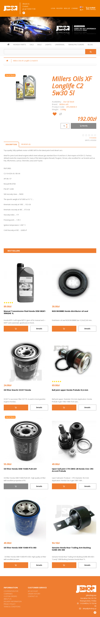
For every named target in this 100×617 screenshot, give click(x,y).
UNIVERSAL (60, 44)
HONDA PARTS (19, 44)
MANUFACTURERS (76, 44)
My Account (33, 591)
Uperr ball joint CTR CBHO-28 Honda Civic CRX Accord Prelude (72, 470)
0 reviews (92, 138)
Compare (74, 8)
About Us (25, 4)
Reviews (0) (25, 144)
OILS (32, 44)
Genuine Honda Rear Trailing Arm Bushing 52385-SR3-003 (71, 548)
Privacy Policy (9, 604)
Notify (84, 126)
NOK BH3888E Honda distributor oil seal (70, 311)
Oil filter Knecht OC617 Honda (17, 390)
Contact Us (33, 596)
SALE (39, 44)
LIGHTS (48, 44)
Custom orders (10, 596)
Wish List (67, 8)
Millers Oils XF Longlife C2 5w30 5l (25, 61)
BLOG (90, 44)
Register (59, 8)
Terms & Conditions (12, 607)
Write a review (90, 140)
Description (11, 144)
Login (53, 8)
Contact (25, 6)
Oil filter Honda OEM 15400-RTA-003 (20, 547)
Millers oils (63, 104)
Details (39, 329)
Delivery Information (13, 601)
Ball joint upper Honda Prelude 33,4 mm (70, 390)
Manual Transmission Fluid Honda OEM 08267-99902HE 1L (25, 312)
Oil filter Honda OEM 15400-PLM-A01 (20, 469)
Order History (34, 594)
